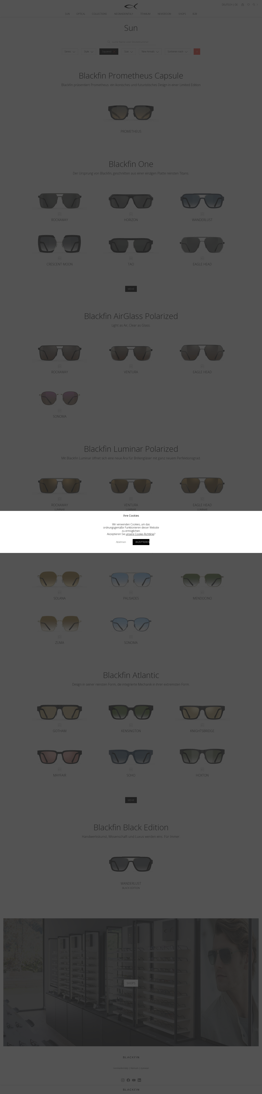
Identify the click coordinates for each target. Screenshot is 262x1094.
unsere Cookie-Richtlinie (140, 534)
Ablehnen (121, 542)
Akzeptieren (142, 542)
